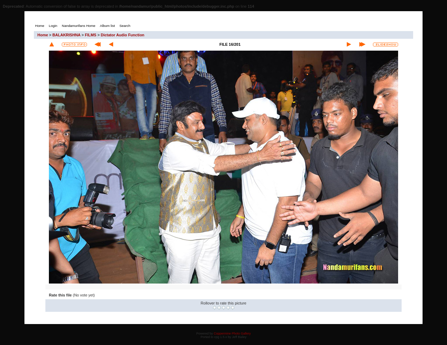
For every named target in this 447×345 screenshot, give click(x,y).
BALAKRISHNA (66, 35)
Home (42, 35)
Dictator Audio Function (122, 35)
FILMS (90, 35)
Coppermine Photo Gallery (232, 333)
